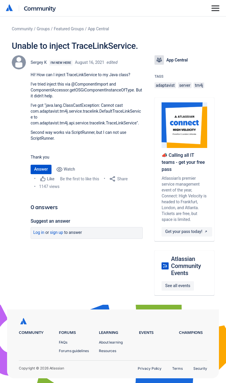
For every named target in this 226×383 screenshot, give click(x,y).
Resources (107, 351)
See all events (177, 285)
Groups (43, 28)
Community (40, 8)
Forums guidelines (74, 351)
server (184, 85)
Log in (38, 232)
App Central (98, 28)
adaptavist (165, 85)
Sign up (56, 232)
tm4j (199, 85)
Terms (177, 368)
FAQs (63, 342)
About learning (111, 342)
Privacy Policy (150, 368)
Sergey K (39, 62)
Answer (41, 169)
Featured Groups (69, 28)
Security (200, 368)
